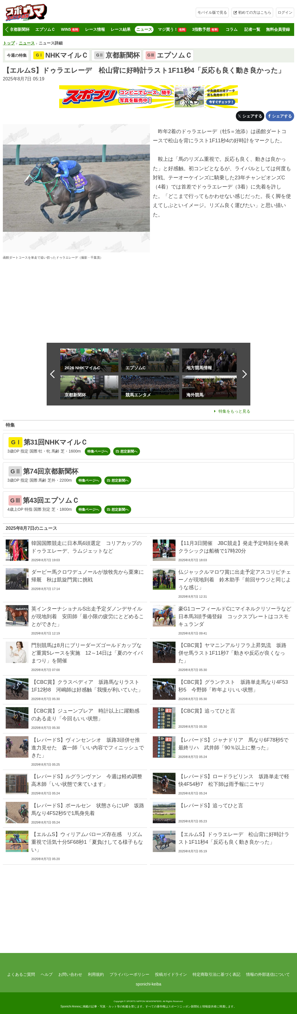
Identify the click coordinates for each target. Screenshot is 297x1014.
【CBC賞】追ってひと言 (206, 711)
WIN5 (70, 29)
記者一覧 (252, 29)
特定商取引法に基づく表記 (216, 974)
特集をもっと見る (234, 411)
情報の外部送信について (268, 974)
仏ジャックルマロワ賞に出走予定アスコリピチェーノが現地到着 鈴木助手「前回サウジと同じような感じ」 (234, 579)
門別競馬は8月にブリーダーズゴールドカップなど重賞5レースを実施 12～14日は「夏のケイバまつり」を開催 (87, 653)
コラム (232, 29)
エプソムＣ (45, 29)
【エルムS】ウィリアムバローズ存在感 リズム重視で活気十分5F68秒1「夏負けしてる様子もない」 (87, 842)
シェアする (252, 116)
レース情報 (95, 29)
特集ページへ (97, 451)
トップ (9, 43)
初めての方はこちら (254, 12)
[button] (7, 29)
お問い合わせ (70, 974)
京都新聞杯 (20, 29)
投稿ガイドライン (171, 974)
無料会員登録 (278, 29)
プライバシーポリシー (129, 974)
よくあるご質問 (21, 974)
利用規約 (96, 974)
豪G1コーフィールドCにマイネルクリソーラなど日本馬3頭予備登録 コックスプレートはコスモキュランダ (234, 616)
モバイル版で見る (212, 12)
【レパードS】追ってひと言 (210, 805)
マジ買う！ (172, 29)
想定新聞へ (128, 451)
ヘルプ (47, 974)
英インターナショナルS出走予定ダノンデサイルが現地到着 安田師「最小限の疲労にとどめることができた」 (87, 616)
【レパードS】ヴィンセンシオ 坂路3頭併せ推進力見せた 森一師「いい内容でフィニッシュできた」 (87, 747)
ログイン (285, 12)
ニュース (144, 29)
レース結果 (121, 29)
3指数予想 (205, 29)
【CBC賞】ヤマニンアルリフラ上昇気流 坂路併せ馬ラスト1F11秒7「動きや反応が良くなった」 (232, 653)
